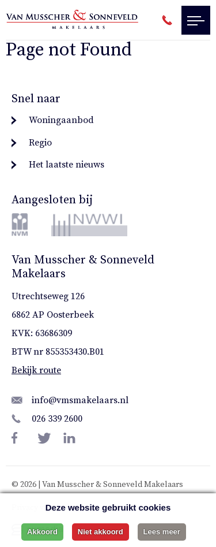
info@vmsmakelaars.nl (80, 400)
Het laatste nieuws (66, 164)
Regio (40, 142)
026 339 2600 (57, 419)
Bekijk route (36, 370)
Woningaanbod (61, 120)
